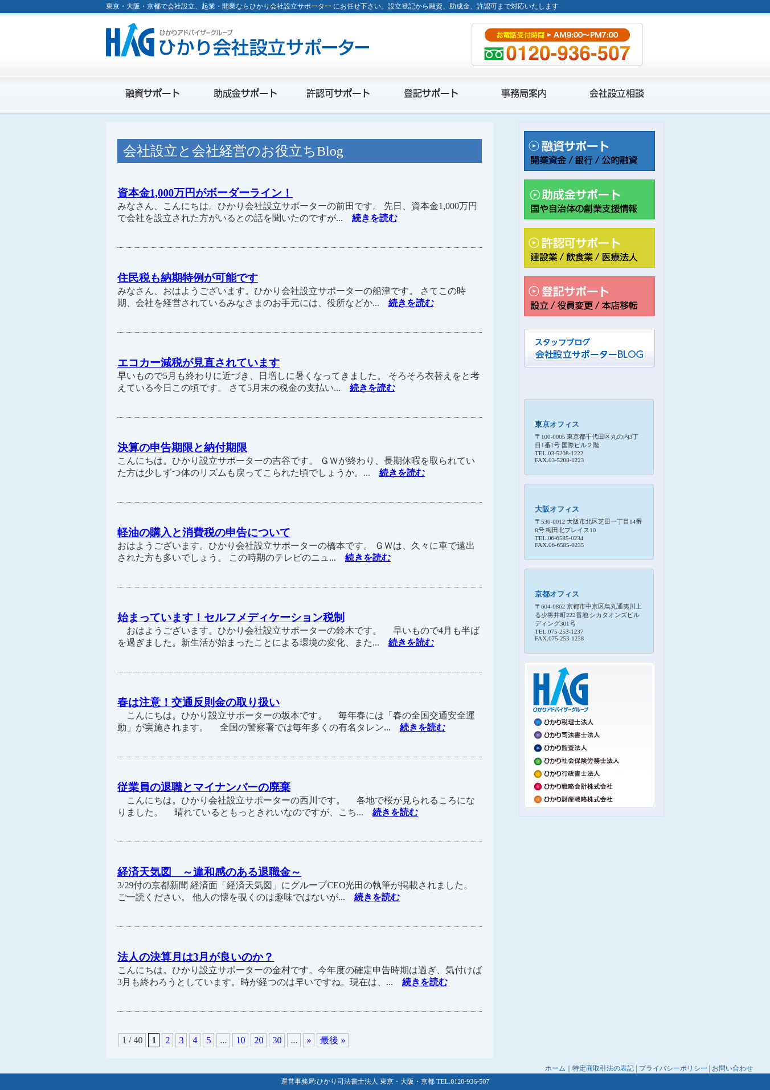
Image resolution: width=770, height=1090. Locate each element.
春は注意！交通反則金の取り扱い (198, 702)
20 (258, 1040)
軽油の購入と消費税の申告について (203, 532)
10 (240, 1040)
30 (276, 1040)
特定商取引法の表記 (603, 1068)
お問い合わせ (732, 1068)
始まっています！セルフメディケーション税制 (231, 617)
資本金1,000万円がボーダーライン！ (205, 193)
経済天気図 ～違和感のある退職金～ (209, 872)
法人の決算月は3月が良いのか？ (195, 957)
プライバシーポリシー (673, 1068)
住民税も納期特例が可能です (187, 278)
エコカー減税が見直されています (198, 363)
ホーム (555, 1068)
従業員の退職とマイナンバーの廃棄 (203, 787)
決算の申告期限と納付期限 (182, 448)
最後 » (332, 1040)
